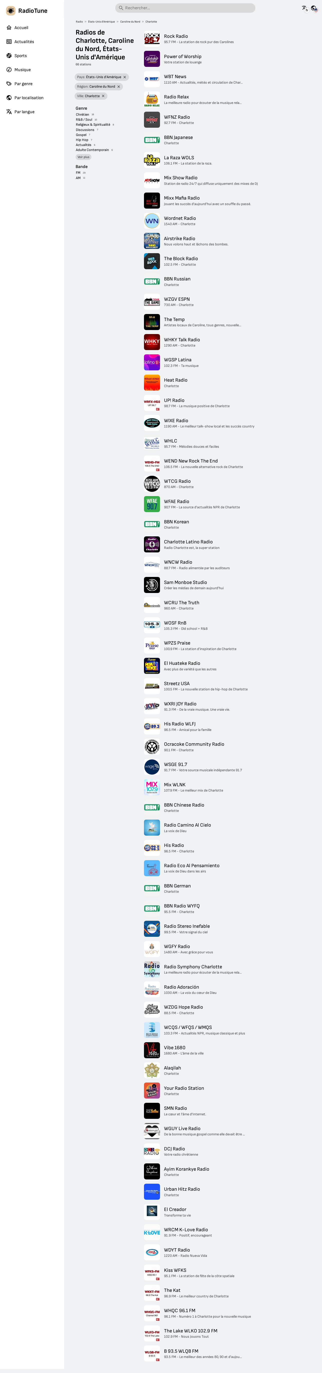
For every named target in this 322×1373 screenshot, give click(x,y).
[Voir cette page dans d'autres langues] (305, 8)
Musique (18, 70)
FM (78, 173)
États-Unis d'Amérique (101, 21)
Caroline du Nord (130, 21)
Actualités (20, 42)
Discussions (85, 130)
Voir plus (83, 157)
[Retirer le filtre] (124, 77)
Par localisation (25, 98)
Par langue (20, 112)
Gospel (81, 135)
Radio (79, 21)
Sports (16, 56)
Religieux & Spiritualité (93, 124)
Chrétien (82, 114)
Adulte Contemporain (92, 150)
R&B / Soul (84, 119)
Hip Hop (82, 140)
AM (78, 178)
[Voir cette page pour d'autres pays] (313, 8)
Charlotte (151, 21)
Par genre (19, 84)
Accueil (17, 28)
